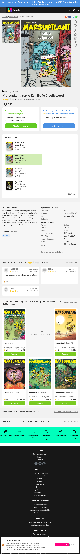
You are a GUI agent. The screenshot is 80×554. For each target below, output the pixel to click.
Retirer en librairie (59, 126)
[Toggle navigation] (3, 10)
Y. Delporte (16, 321)
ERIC (12, 262)
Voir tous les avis (72, 236)
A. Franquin (8, 321)
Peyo (23, 321)
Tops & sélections (40, 464)
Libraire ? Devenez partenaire (40, 496)
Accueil (5, 17)
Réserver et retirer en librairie (40, 519)
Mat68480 (14, 243)
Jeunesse (40, 458)
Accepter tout (61, 545)
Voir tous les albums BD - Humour (66, 386)
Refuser (73, 545)
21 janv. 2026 (33, 243)
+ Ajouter (14, 206)
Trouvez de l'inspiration (40, 447)
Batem (66, 199)
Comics (40, 453)
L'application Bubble (40, 478)
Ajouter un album (40, 487)
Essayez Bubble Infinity (40, 481)
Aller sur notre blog (71, 395)
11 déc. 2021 (34, 262)
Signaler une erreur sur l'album (51, 226)
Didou (50, 243)
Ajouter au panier (21, 126)
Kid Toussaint (60, 371)
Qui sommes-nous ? (40, 428)
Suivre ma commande (40, 514)
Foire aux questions (40, 508)
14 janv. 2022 (72, 243)
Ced (66, 371)
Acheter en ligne (40, 516)
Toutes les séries (40, 467)
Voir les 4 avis (23, 99)
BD (65, 185)
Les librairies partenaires (40, 499)
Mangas (40, 455)
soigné (21, 120)
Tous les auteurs (40, 469)
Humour (67, 187)
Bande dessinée (40, 450)
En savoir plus (44, 5)
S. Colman (64, 321)
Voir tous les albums (70, 277)
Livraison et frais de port (40, 511)
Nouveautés (40, 461)
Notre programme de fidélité (40, 484)
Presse (40, 431)
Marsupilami (13, 17)
